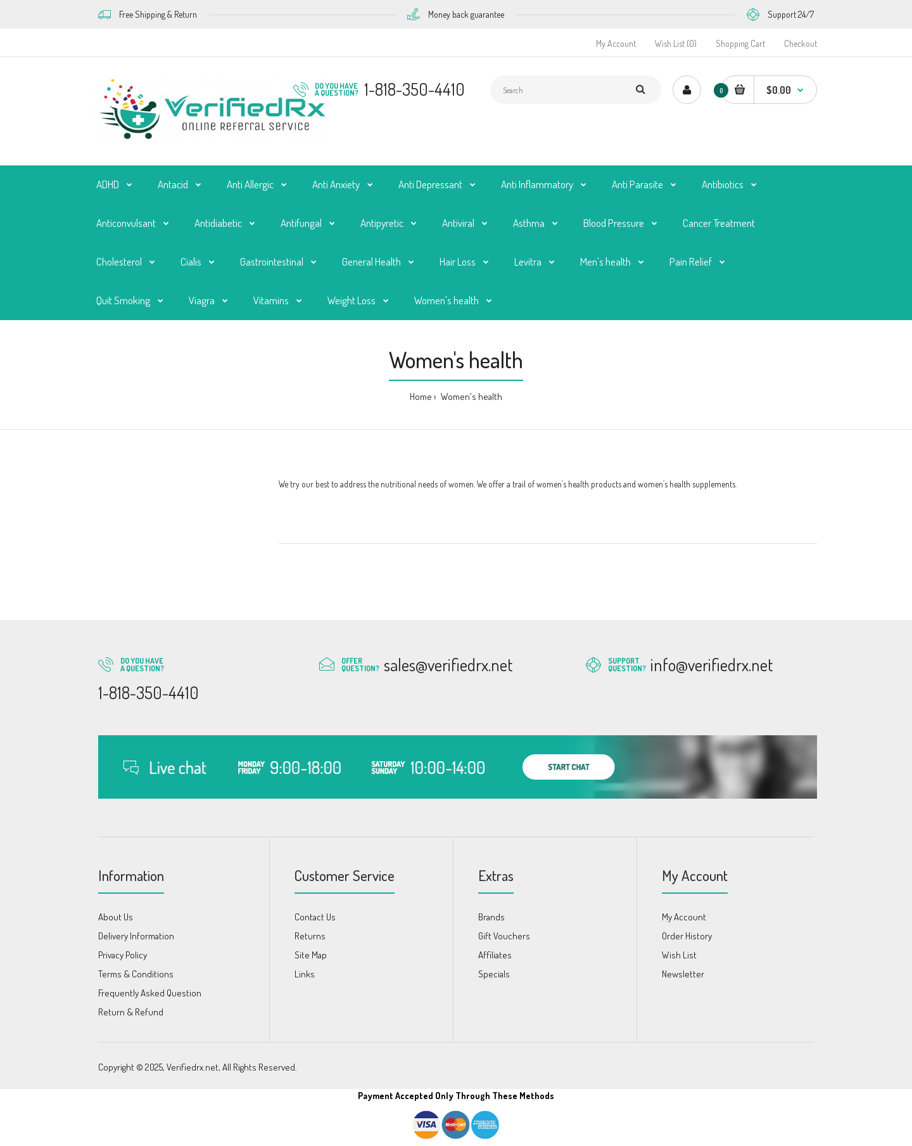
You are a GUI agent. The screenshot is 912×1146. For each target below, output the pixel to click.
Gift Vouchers (504, 936)
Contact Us (315, 917)
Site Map (310, 955)
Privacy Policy (122, 955)
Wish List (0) (676, 43)
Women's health (470, 396)
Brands (491, 917)
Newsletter (683, 974)
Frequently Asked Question (149, 993)
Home (421, 396)
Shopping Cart (740, 43)
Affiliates (495, 955)
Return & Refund (130, 1012)
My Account (616, 43)
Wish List (679, 955)
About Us (115, 917)
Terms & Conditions (136, 974)
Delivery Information (136, 936)
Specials (494, 974)
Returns (310, 936)
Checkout (800, 43)
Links (304, 974)
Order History (687, 936)
